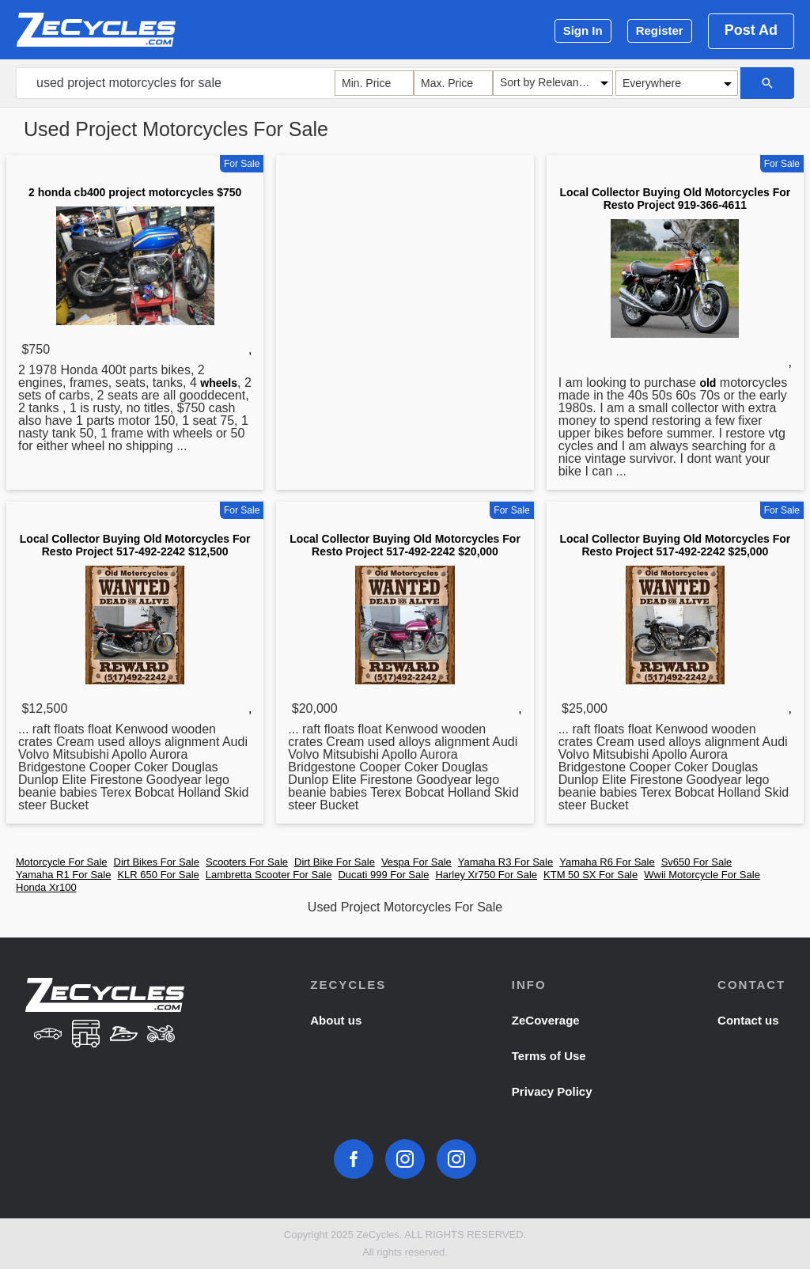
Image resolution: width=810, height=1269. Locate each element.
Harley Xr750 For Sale (486, 875)
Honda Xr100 (46, 887)
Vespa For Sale (416, 862)
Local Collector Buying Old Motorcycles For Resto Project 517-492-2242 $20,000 (405, 545)
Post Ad (751, 30)
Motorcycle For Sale (62, 862)
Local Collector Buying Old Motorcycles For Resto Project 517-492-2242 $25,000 (674, 545)
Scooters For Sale (247, 862)
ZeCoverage (546, 1020)
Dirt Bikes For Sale (156, 862)
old (707, 383)
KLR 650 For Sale (158, 875)
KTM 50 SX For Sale (590, 875)
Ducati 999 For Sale (383, 875)
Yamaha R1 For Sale (63, 875)
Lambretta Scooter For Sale (269, 875)
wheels (218, 383)
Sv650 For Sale (696, 862)
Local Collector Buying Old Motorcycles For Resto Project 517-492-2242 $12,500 (135, 545)
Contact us (748, 1020)
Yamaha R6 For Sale (606, 862)
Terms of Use (549, 1056)
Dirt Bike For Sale (334, 862)
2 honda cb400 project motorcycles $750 (134, 192)
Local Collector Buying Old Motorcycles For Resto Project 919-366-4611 (674, 198)
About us (335, 1020)
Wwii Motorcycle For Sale (702, 875)
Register (659, 30)
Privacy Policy (552, 1091)
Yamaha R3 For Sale (505, 862)
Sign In (583, 30)
